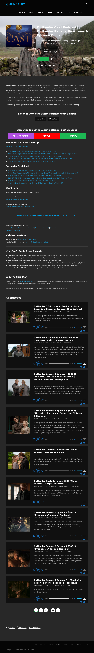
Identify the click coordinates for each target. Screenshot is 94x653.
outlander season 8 (34, 627)
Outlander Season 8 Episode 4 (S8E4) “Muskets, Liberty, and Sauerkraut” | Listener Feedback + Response (55, 377)
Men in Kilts (17, 230)
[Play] (38, 327)
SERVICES (22, 12)
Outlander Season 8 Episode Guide (17, 146)
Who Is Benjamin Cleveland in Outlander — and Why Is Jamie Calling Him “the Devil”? (35, 183)
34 (53, 610)
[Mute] (75, 327)
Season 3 (38, 228)
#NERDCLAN (78, 12)
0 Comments (67, 311)
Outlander (12, 627)
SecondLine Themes (29, 649)
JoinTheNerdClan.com (26, 281)
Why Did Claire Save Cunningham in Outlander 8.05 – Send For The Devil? (31, 161)
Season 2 (46, 228)
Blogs (58, 644)
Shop (71, 644)
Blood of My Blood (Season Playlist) (36, 242)
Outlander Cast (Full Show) (27, 239)
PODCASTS (40, 12)
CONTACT (59, 12)
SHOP (68, 12)
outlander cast (22, 627)
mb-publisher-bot (51, 455)
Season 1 (53, 228)
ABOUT (31, 12)
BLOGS (50, 12)
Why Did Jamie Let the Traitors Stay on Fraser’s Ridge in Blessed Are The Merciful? (35, 156)
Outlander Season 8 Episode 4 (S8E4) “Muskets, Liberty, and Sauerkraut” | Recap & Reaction (58, 413)
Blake (46, 311)
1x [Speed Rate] (84, 327)
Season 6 (16, 228)
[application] (59, 327)
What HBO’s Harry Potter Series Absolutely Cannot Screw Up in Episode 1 (32, 151)
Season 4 (31, 228)
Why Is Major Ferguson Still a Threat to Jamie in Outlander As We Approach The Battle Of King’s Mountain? (43, 154)
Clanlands (9, 230)
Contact (86, 644)
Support (78, 644)
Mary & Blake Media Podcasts (44, 644)
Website (43, 59)
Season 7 (9, 228)
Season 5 (23, 228)
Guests (65, 644)
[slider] (79, 328)
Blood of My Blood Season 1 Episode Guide (20, 207)
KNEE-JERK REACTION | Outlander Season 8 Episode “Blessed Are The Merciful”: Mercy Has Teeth (40, 159)
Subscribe (58, 59)
